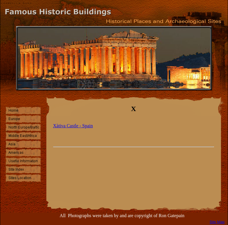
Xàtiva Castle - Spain (73, 125)
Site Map (217, 222)
